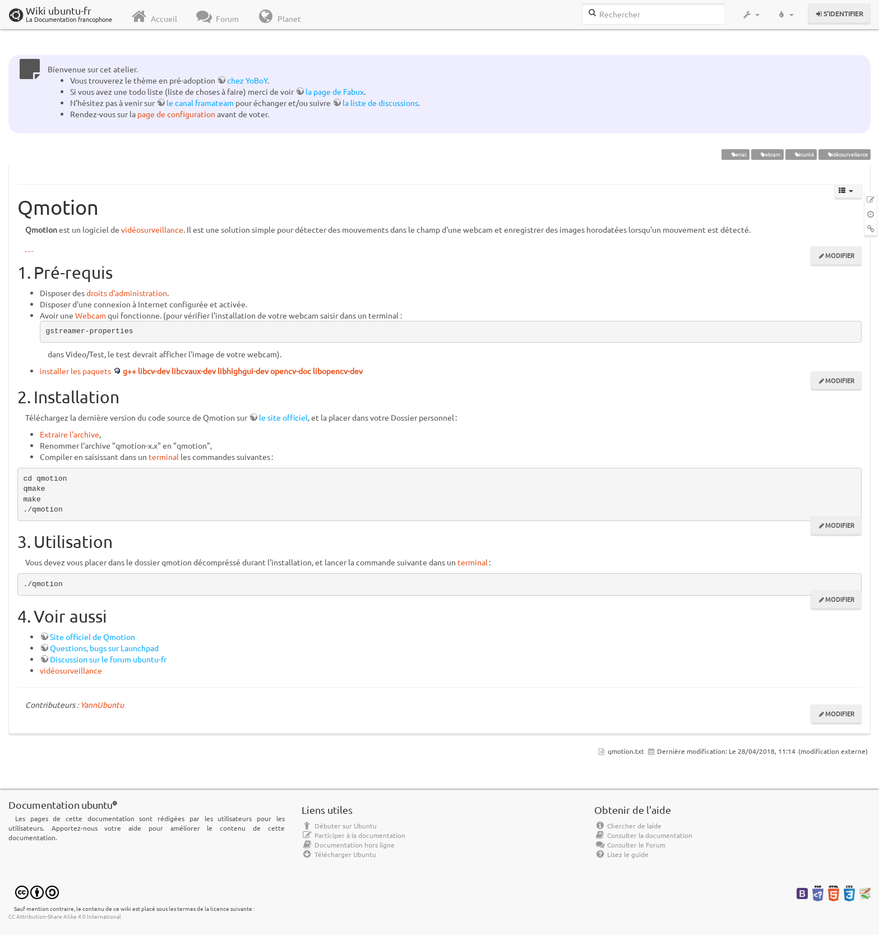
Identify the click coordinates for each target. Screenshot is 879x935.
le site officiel (283, 417)
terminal (164, 457)
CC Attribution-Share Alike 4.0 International (64, 916)
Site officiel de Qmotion (92, 637)
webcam (767, 154)
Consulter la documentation (643, 835)
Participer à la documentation (353, 835)
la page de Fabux (335, 91)
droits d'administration (126, 293)
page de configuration (176, 114)
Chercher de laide (627, 825)
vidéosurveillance (844, 154)
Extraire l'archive (69, 434)
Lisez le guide (621, 854)
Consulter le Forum (629, 844)
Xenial (735, 154)
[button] (751, 14)
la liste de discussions (380, 103)
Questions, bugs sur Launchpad (104, 648)
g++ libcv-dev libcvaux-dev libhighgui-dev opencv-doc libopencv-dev (243, 371)
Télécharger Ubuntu (339, 854)
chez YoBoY (247, 80)
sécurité (800, 154)
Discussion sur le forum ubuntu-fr (108, 659)
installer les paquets (75, 371)
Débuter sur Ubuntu (339, 825)
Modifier (839, 255)
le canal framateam (200, 103)
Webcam (90, 315)
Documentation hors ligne (348, 844)
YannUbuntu (102, 704)
